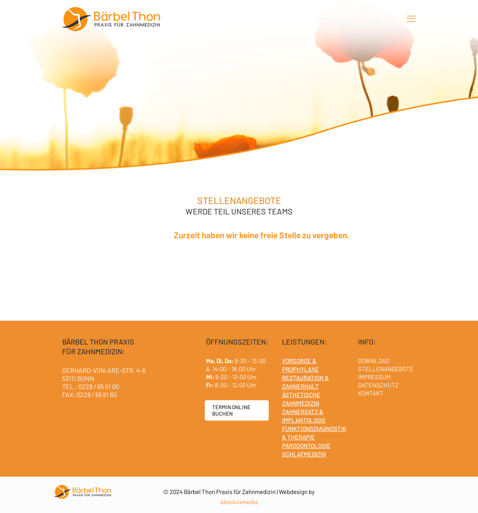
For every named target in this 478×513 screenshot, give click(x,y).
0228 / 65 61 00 (98, 386)
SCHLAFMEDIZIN (304, 454)
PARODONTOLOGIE (306, 445)
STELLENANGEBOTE (385, 368)
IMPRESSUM (374, 377)
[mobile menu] (411, 18)
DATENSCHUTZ (378, 385)
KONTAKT (370, 393)
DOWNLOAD (373, 360)
